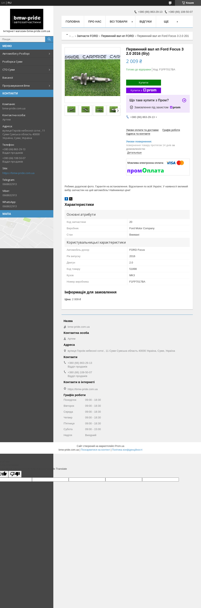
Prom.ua (119, 446)
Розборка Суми (12, 61)
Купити (143, 82)
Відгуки (145, 21)
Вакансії (7, 77)
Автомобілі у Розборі (16, 53)
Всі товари (118, 21)
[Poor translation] (15, 474)
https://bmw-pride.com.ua (18, 173)
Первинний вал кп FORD (117, 36)
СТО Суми (8, 69)
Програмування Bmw (16, 85)
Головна (73, 21)
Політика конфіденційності (127, 449)
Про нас (94, 21)
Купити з (143, 90)
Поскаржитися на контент (95, 449)
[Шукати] (49, 39)
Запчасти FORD (87, 36)
